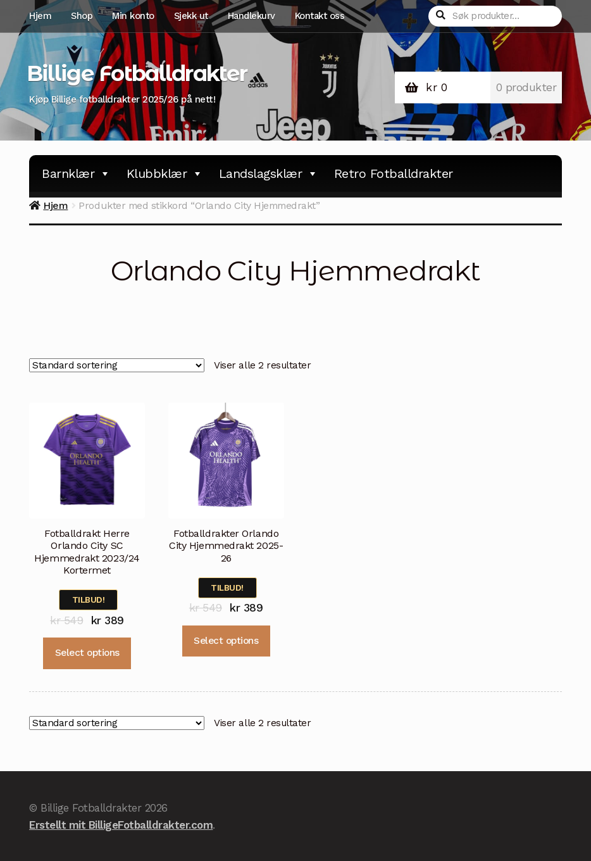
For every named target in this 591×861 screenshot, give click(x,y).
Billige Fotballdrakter (137, 73)
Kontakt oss (320, 16)
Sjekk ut (191, 16)
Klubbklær (165, 173)
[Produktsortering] (116, 366)
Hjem (40, 16)
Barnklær (76, 173)
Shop (81, 16)
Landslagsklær (268, 173)
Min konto (133, 16)
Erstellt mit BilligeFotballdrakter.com (121, 825)
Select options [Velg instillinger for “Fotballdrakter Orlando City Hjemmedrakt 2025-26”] (226, 640)
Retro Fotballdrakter (393, 173)
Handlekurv (251, 16)
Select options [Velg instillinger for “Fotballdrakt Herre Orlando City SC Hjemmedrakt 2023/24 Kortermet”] (87, 652)
